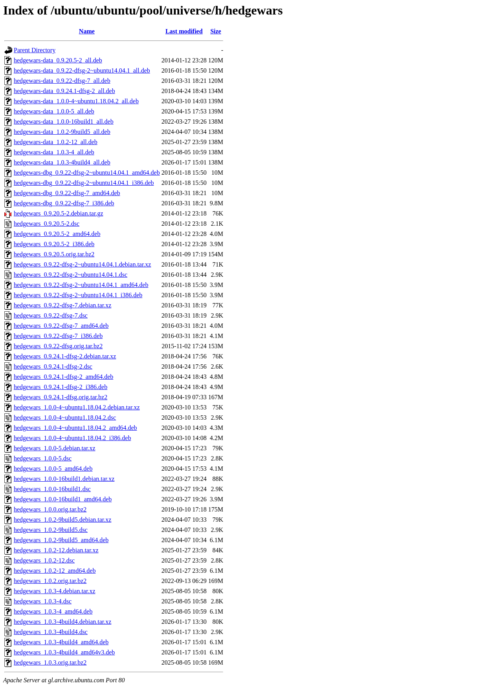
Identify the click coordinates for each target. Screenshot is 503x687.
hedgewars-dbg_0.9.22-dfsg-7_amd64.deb (67, 193)
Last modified (184, 31)
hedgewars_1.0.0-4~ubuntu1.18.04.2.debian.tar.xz (77, 407)
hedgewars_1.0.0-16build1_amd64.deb (63, 499)
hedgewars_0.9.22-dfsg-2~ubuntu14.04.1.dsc (70, 274)
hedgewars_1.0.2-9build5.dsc (51, 529)
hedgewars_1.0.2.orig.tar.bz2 (50, 580)
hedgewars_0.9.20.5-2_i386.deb (54, 244)
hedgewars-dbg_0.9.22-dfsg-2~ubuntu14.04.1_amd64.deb (87, 172)
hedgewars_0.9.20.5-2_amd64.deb (57, 233)
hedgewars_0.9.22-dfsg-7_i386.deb (58, 336)
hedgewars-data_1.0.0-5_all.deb (54, 111)
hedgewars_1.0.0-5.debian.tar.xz (54, 448)
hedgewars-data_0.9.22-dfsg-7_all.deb (62, 80)
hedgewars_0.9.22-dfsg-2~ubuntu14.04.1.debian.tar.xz (82, 264)
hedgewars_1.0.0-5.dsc (43, 458)
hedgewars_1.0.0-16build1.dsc (52, 489)
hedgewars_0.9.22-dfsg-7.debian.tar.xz (62, 305)
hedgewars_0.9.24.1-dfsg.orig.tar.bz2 (60, 397)
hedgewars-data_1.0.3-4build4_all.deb (62, 162)
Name (87, 31)
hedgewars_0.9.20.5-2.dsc (46, 223)
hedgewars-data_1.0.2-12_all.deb (55, 142)
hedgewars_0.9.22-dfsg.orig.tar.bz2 (58, 346)
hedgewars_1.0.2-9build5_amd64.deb (61, 540)
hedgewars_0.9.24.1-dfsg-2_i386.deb (60, 387)
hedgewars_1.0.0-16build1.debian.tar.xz (64, 478)
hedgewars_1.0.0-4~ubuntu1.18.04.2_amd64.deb (75, 427)
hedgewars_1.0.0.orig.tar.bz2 (50, 509)
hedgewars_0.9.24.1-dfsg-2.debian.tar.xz (65, 356)
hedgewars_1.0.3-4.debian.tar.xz (54, 591)
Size (215, 31)
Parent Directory (34, 50)
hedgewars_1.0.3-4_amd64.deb (53, 611)
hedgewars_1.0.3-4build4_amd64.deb (61, 642)
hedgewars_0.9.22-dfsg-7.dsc (51, 315)
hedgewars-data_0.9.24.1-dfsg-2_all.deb (64, 91)
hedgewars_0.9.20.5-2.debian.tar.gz (58, 213)
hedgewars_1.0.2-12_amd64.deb (54, 570)
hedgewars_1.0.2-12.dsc (44, 560)
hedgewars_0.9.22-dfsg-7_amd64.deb (61, 325)
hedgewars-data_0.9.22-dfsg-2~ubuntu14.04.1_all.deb (82, 70)
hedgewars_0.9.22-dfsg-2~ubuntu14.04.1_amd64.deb (81, 284)
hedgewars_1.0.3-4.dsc (43, 601)
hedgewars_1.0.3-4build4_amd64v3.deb (64, 652)
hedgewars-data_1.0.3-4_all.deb (54, 152)
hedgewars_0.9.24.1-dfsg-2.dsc (53, 366)
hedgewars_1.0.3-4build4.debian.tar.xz (62, 621)
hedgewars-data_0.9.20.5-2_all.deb (58, 60)
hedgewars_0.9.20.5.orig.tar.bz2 (54, 254)
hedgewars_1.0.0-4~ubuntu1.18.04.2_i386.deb (72, 438)
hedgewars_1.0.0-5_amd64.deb (53, 468)
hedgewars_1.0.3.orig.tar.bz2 (50, 662)
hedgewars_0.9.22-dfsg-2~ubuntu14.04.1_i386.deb (78, 295)
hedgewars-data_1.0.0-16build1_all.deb (64, 121)
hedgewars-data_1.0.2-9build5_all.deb (62, 131)
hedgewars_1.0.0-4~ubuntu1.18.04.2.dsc (65, 417)
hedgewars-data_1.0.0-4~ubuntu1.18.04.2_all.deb (76, 101)
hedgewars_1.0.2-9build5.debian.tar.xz (62, 519)
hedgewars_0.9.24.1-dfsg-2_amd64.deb (63, 376)
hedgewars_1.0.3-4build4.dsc (51, 632)
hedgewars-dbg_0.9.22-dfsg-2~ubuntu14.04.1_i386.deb (84, 182)
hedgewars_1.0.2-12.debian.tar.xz (56, 550)
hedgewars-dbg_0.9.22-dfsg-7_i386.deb (64, 203)
